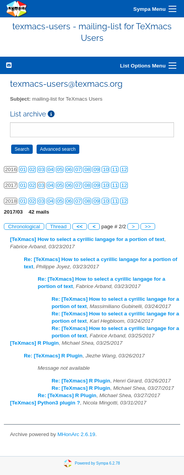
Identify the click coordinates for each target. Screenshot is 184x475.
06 (69, 169)
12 (124, 169)
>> (148, 226)
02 (32, 169)
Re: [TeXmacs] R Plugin (53, 356)
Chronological (24, 226)
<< (80, 226)
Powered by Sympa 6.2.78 (97, 463)
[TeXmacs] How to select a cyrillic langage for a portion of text (87, 239)
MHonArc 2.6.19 (76, 434)
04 (51, 169)
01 (23, 169)
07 (78, 169)
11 (115, 169)
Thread (58, 226)
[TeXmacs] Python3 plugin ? (45, 403)
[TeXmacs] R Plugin (34, 343)
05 (60, 169)
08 (87, 169)
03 (41, 169)
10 (106, 169)
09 (96, 169)
